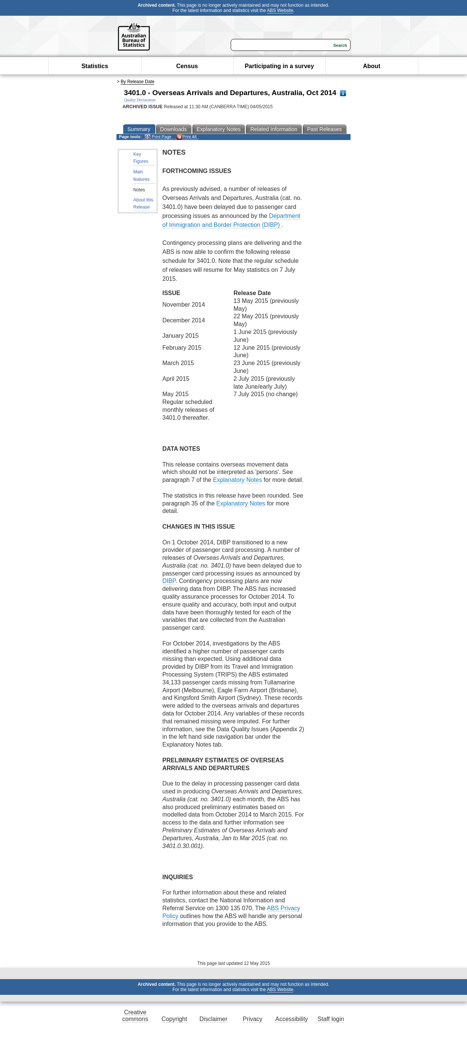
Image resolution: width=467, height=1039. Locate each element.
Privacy (252, 1019)
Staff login (331, 1019)
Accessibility (291, 1019)
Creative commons (135, 1015)
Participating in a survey (279, 66)
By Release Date (137, 81)
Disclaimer (214, 1019)
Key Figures (140, 158)
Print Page (158, 136)
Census (187, 66)
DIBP (169, 581)
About (371, 66)
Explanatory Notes (237, 480)
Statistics (94, 66)
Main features (141, 175)
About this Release (143, 203)
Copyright (174, 1019)
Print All (186, 136)
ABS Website (280, 10)
